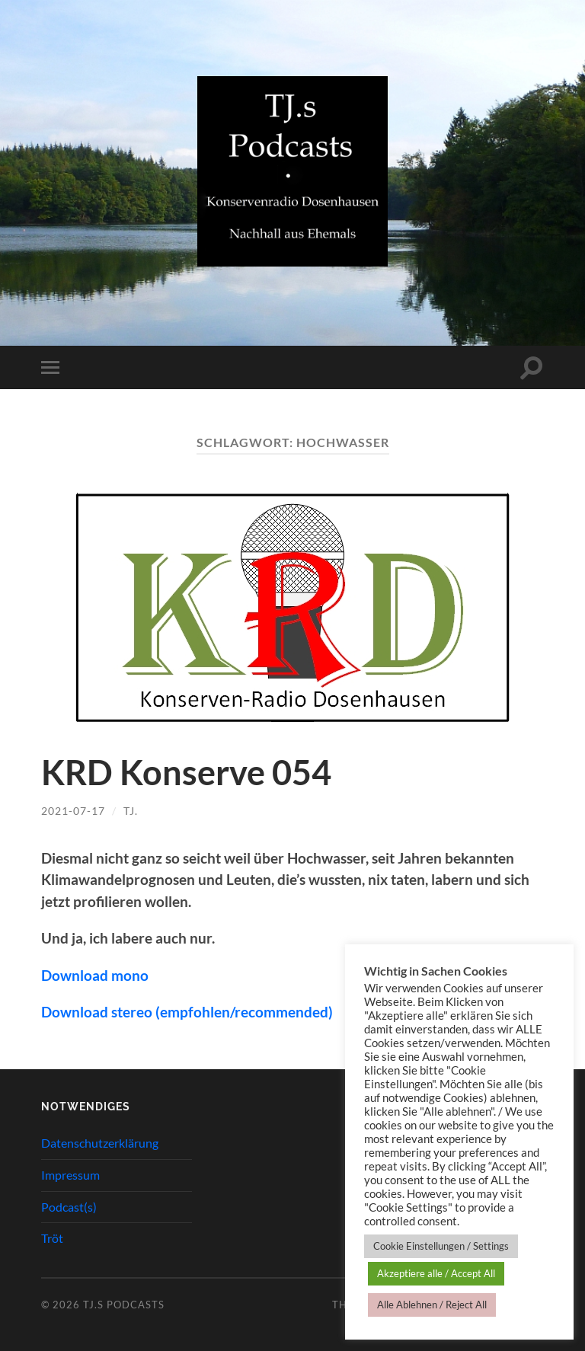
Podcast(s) (69, 1206)
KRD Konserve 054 (186, 772)
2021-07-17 (73, 810)
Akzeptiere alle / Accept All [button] (436, 1273)
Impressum (70, 1174)
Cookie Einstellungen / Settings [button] (441, 1246)
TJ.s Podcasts (124, 1304)
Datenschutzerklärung (99, 1142)
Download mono (95, 975)
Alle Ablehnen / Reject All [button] (432, 1304)
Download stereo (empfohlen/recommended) (187, 1011)
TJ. (130, 810)
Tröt (52, 1238)
